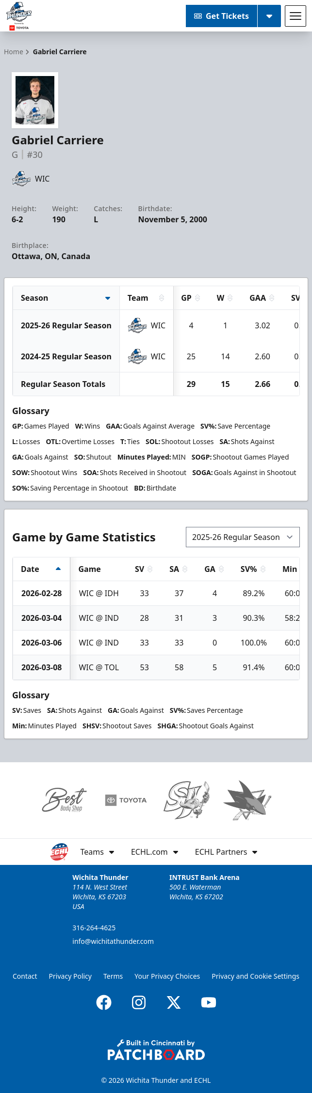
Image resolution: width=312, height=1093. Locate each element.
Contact (25, 976)
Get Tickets (221, 16)
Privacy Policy (70, 976)
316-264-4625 (93, 927)
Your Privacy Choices (167, 976)
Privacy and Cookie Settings (255, 976)
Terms (113, 976)
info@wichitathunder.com (113, 941)
